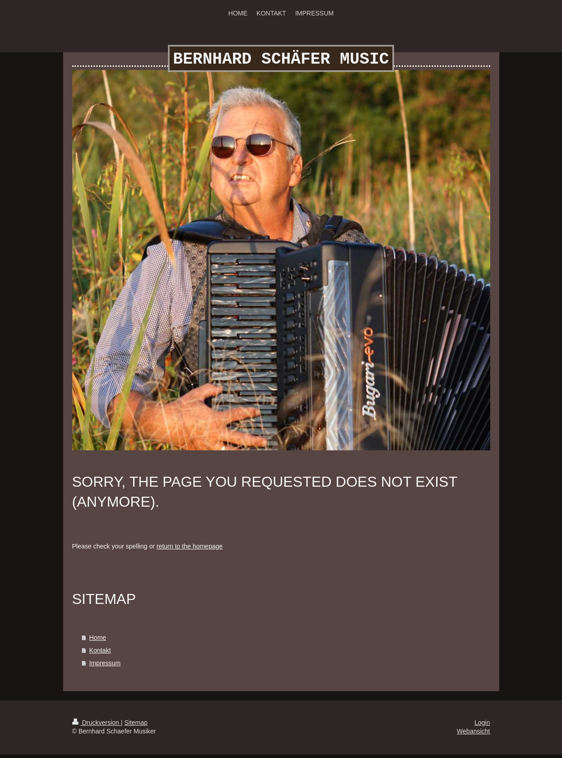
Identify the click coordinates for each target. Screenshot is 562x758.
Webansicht (473, 734)
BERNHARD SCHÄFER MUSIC (281, 61)
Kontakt (99, 654)
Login (482, 726)
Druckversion (96, 726)
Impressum (104, 666)
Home (97, 641)
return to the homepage (190, 550)
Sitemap (136, 726)
